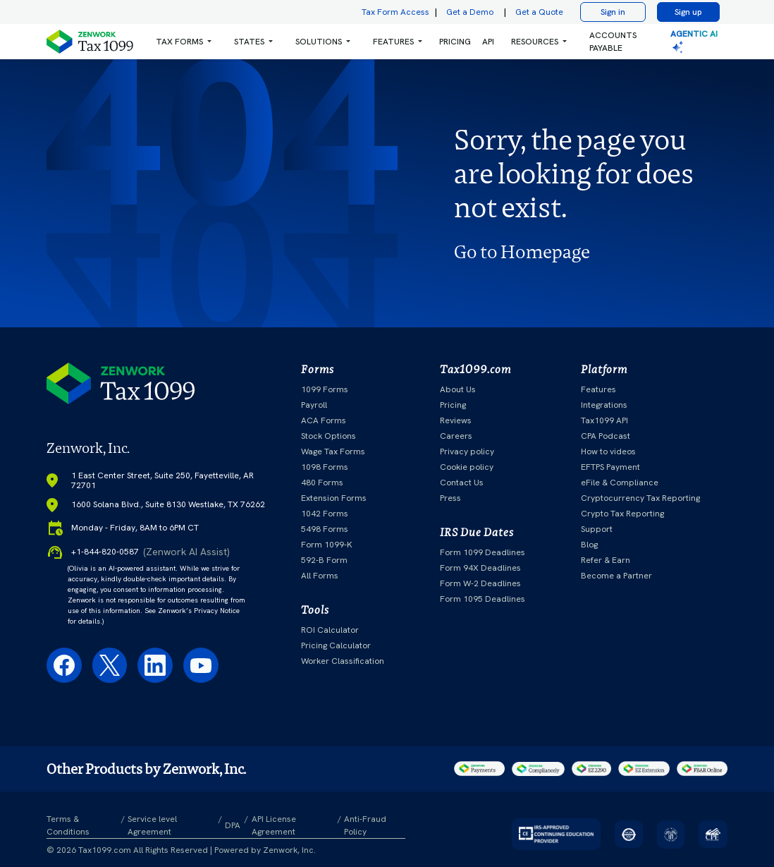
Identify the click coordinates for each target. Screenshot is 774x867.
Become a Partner (616, 576)
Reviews (456, 420)
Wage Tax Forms (333, 451)
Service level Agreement (152, 825)
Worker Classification (342, 661)
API (488, 41)
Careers (456, 436)
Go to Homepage (522, 252)
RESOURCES (534, 41)
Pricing (453, 405)
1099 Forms (324, 389)
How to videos (608, 451)
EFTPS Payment (610, 467)
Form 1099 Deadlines (482, 552)
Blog (589, 545)
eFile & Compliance (619, 482)
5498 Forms (324, 529)
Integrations (604, 405)
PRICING (455, 41)
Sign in (613, 12)
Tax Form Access (395, 12)
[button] (183, 42)
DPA (232, 825)
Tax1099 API (604, 420)
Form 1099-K (326, 545)
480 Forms (322, 482)
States (249, 41)
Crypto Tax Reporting (622, 514)
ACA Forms (323, 420)
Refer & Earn (605, 560)
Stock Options (328, 436)
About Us (458, 389)
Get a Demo (469, 12)
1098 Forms (324, 467)
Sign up (688, 12)
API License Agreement (274, 825)
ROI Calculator (330, 630)
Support (597, 529)
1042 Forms (324, 514)
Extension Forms (334, 498)
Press (450, 498)
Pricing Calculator (336, 645)
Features (598, 389)
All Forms (319, 576)
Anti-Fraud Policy (365, 825)
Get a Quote (539, 12)
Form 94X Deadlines (480, 568)
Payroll (314, 405)
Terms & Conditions (68, 825)
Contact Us (462, 482)
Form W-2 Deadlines (480, 583)
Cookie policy (466, 467)
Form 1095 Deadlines (482, 599)
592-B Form (324, 560)
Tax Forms (179, 41)
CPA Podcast (605, 436)
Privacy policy (467, 451)
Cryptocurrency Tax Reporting (640, 498)
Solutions (318, 41)
